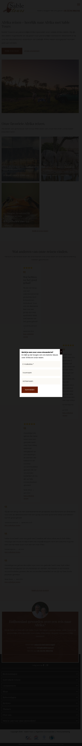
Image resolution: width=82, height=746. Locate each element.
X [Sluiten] (61, 352)
